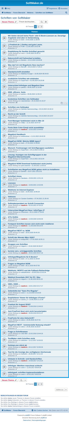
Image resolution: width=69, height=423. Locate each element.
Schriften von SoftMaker (15, 17)
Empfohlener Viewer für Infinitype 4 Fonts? (26, 298)
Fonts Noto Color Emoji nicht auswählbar (26, 128)
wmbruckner (25, 136)
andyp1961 (25, 239)
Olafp (23, 122)
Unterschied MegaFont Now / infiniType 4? (26, 210)
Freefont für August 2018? (19, 304)
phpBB (27, 415)
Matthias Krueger (27, 74)
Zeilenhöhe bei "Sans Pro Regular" (23, 291)
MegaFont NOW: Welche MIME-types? (24, 141)
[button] (41, 26)
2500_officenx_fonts (17, 92)
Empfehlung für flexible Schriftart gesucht (26, 51)
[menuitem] (7, 8)
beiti (22, 40)
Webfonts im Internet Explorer (21, 190)
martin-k (24, 129)
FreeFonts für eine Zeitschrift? (21, 318)
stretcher (24, 340)
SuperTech (24, 80)
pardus (23, 87)
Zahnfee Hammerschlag (29, 109)
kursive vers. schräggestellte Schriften (25, 251)
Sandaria (24, 178)
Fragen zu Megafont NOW (19, 264)
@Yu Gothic (13, 217)
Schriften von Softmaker (18, 107)
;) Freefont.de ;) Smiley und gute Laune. (25, 45)
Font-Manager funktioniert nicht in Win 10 (26, 121)
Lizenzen (12, 183)
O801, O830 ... (14, 284)
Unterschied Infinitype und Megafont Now (26, 85)
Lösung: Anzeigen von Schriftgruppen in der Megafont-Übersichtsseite (27, 156)
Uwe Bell (24, 333)
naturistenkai (25, 101)
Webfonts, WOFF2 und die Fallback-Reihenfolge (29, 270)
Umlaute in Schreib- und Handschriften (25, 359)
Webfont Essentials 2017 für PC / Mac (24, 277)
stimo (23, 320)
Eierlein (23, 60)
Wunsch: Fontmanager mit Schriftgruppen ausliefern (31, 148)
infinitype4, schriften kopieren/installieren (26, 372)
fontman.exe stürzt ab (17, 345)
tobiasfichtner (25, 272)
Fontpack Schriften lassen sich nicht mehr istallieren (31, 224)
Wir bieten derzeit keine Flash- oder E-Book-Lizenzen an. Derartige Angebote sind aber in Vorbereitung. (37, 37)
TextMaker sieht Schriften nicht (21, 338)
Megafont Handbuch (17, 134)
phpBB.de (44, 418)
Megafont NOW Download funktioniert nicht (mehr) (30, 164)
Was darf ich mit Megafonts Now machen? (26, 65)
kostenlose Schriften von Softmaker (23, 99)
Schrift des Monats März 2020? (21, 237)
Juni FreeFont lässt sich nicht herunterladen (27, 311)
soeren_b (24, 299)
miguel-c (24, 246)
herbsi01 (24, 354)
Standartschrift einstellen (19, 72)
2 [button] (38, 26)
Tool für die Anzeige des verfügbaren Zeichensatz (29, 352)
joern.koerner (25, 165)
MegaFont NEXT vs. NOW (19, 231)
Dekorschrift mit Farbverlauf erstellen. (24, 58)
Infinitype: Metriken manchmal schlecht (25, 366)
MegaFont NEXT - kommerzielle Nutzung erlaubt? (29, 325)
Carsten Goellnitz (27, 198)
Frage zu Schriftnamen (18, 332)
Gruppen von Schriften (18, 244)
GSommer (24, 212)
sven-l (23, 293)
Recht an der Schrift (16, 114)
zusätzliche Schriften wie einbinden (23, 79)
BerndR (23, 67)
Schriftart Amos (15, 176)
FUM (22, 46)
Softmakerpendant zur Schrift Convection (26, 203)
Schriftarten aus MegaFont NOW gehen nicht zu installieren (34, 169)
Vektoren (12, 197)
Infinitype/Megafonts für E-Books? (23, 257)
